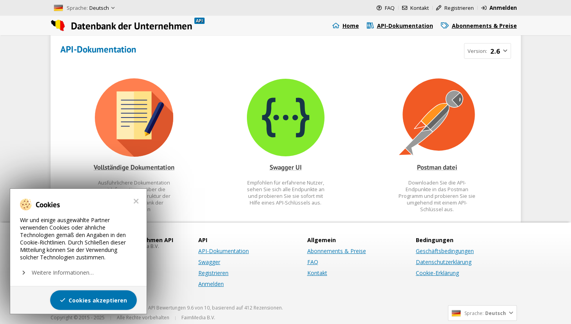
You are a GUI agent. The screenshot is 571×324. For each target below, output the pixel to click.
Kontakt (317, 273)
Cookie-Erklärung (437, 273)
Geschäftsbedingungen (445, 251)
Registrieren (213, 273)
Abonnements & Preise (336, 251)
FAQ (312, 262)
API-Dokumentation (223, 251)
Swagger (209, 262)
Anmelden (211, 284)
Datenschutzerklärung (443, 262)
